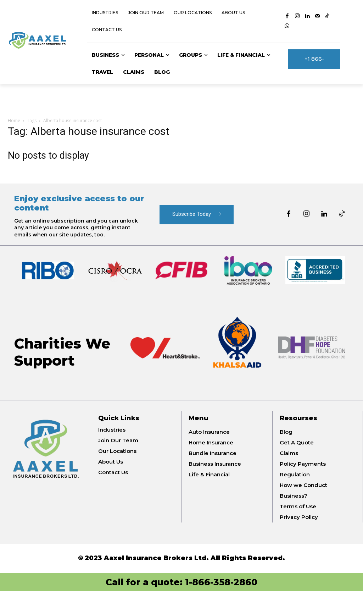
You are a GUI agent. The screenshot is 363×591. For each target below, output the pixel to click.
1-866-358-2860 (221, 582)
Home (14, 120)
